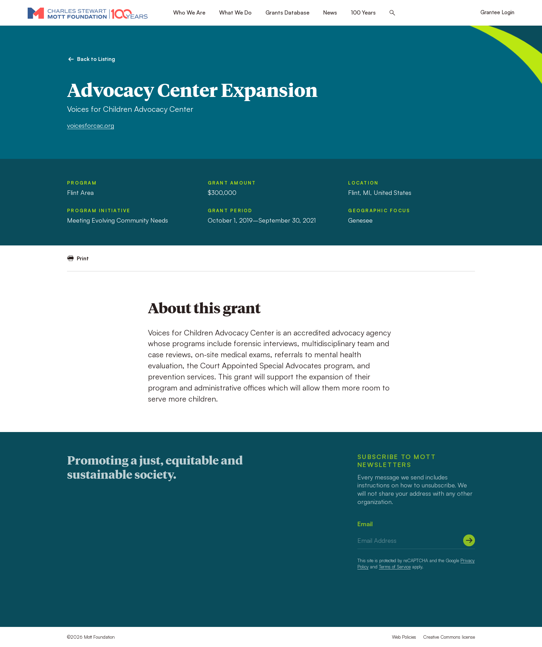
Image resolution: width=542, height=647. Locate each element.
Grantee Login (497, 12)
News (330, 12)
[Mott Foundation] (88, 13)
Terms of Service (395, 566)
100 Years (363, 12)
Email (365, 524)
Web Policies (404, 637)
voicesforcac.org (90, 125)
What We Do (235, 12)
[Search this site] (392, 13)
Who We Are (189, 12)
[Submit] (469, 540)
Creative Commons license (449, 637)
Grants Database (287, 12)
